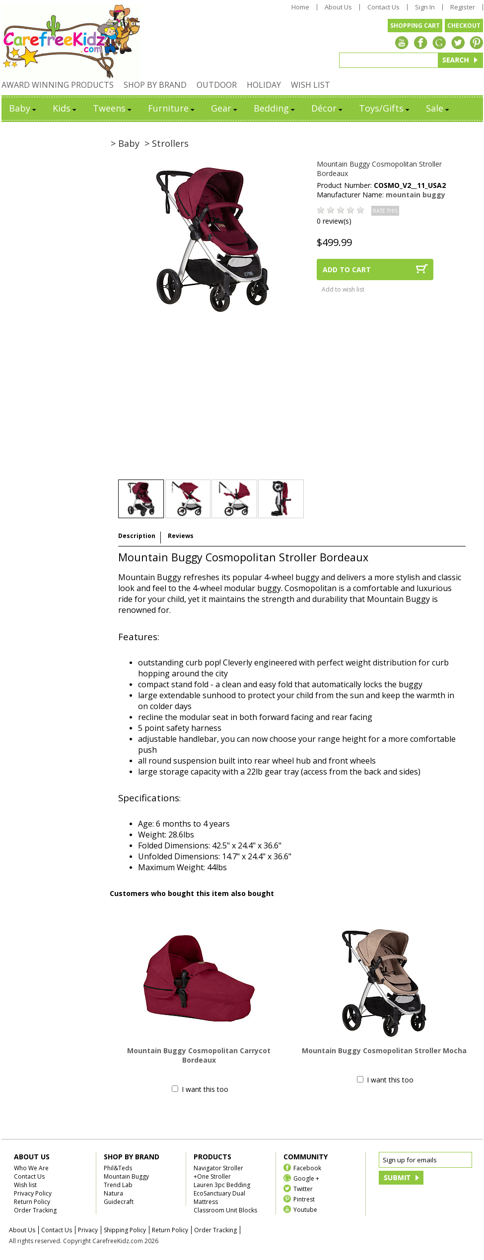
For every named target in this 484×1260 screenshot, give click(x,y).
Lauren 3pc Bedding (222, 1185)
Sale (438, 108)
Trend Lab (118, 1185)
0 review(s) (334, 221)
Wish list (25, 1185)
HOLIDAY (264, 84)
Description (136, 536)
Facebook (307, 1167)
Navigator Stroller (218, 1168)
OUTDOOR (217, 84)
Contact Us (383, 7)
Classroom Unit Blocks (225, 1210)
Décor (327, 108)
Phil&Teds (118, 1168)
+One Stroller (212, 1176)
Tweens (113, 108)
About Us (338, 7)
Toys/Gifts (385, 108)
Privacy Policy (33, 1193)
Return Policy (32, 1202)
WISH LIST (310, 84)
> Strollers (166, 143)
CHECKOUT (464, 25)
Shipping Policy (125, 1230)
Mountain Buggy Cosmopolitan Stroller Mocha (384, 1050)
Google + (306, 1178)
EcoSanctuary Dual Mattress (219, 1197)
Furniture (172, 108)
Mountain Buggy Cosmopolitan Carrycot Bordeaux (199, 1055)
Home (300, 7)
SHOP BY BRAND (155, 84)
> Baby (125, 143)
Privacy (88, 1230)
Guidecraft (119, 1202)
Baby (23, 108)
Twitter (303, 1188)
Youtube (305, 1209)
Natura (113, 1193)
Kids (65, 108)
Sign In (425, 7)
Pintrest (304, 1198)
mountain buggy (415, 194)
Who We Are (31, 1168)
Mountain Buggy (126, 1176)
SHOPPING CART (415, 25)
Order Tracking (35, 1210)
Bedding (275, 108)
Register (462, 7)
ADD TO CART (347, 269)
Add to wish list (343, 289)
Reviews (181, 536)
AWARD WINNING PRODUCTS (57, 84)
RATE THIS (385, 210)
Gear (225, 108)
